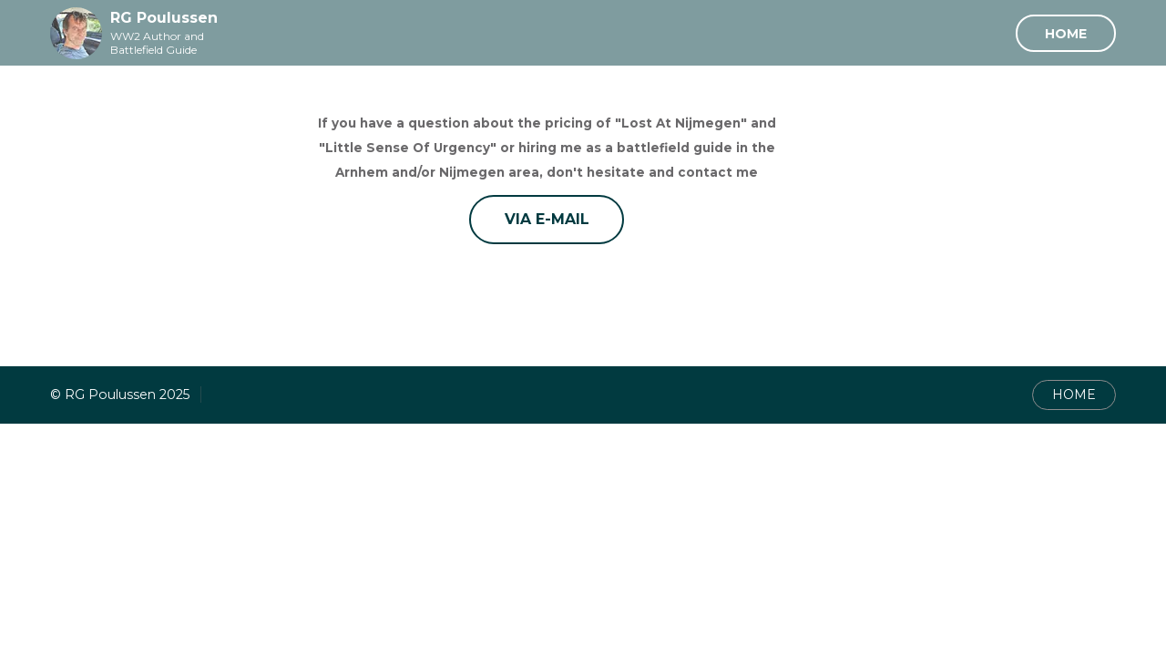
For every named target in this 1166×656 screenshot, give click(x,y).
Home (1066, 34)
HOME (1074, 394)
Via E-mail (547, 219)
